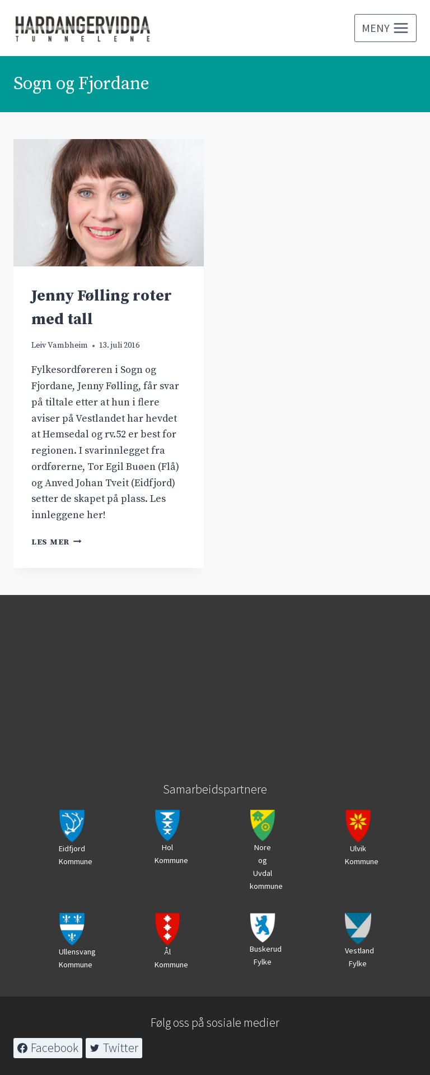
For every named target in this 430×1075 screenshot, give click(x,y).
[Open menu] (385, 28)
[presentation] (108, 202)
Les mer (56, 542)
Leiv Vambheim (59, 345)
